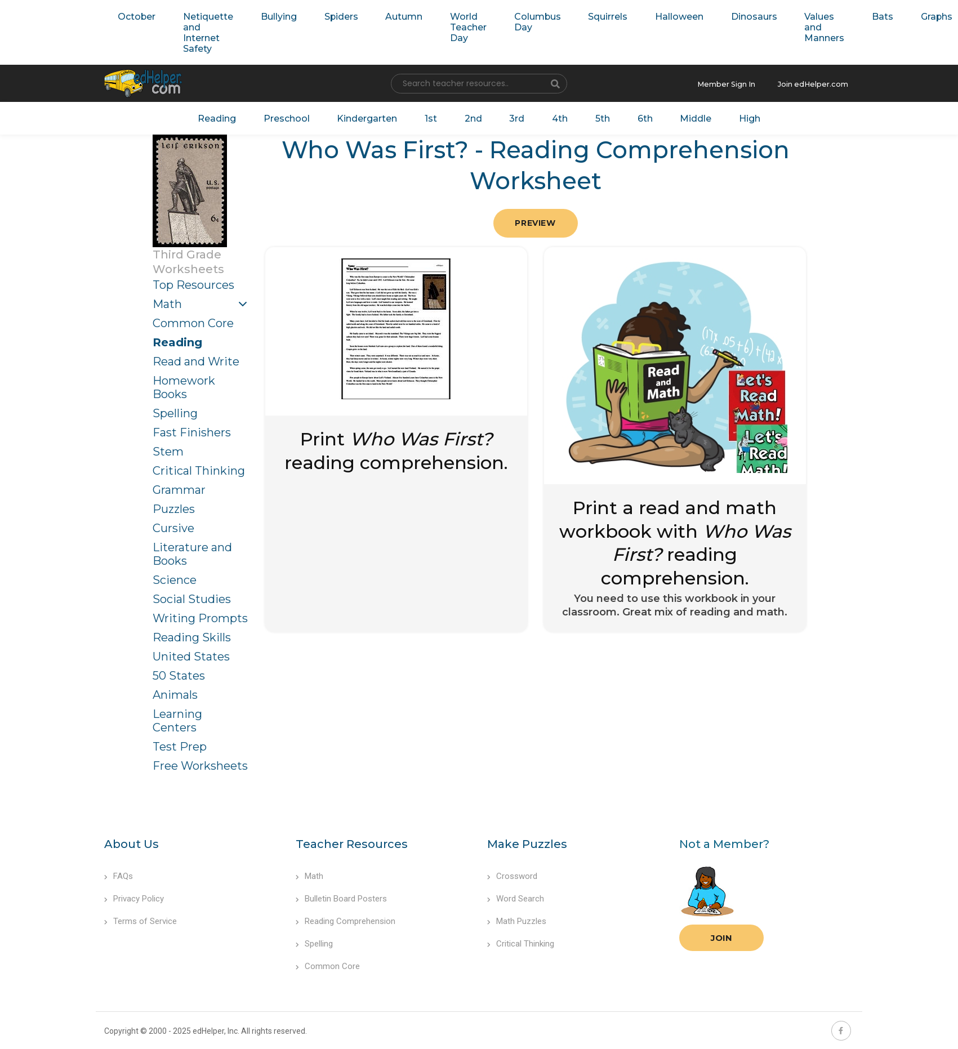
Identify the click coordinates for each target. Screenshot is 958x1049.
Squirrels (584, 15)
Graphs (895, 15)
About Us (131, 841)
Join (721, 935)
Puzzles (174, 506)
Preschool (296, 116)
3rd (514, 116)
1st (434, 116)
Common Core (193, 320)
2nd (473, 116)
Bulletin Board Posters (341, 896)
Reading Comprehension (345, 918)
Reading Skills (192, 634)
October (135, 15)
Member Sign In (736, 82)
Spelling (175, 410)
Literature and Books (192, 551)
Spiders (331, 15)
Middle (683, 116)
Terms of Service (140, 918)
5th (595, 116)
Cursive (173, 525)
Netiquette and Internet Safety (204, 31)
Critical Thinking (199, 468)
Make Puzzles (527, 841)
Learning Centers (177, 717)
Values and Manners (790, 26)
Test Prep (180, 744)
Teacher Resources (352, 841)
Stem (168, 449)
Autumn (391, 15)
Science (175, 577)
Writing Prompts (200, 615)
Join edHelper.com (816, 82)
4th (555, 116)
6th (635, 116)
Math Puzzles (516, 918)
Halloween (652, 15)
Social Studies (192, 596)
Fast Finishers (192, 429)
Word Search (515, 896)
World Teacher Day (453, 26)
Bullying (272, 15)
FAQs (118, 873)
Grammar (179, 487)
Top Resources (193, 282)
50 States (179, 673)
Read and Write (196, 358)
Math (167, 301)
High (735, 116)
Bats (844, 15)
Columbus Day (518, 21)
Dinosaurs (724, 15)
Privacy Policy (134, 896)
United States (191, 653)
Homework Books (184, 384)
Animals (175, 692)
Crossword (512, 873)
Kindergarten (373, 116)
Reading (230, 116)
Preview (535, 221)
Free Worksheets (200, 763)
